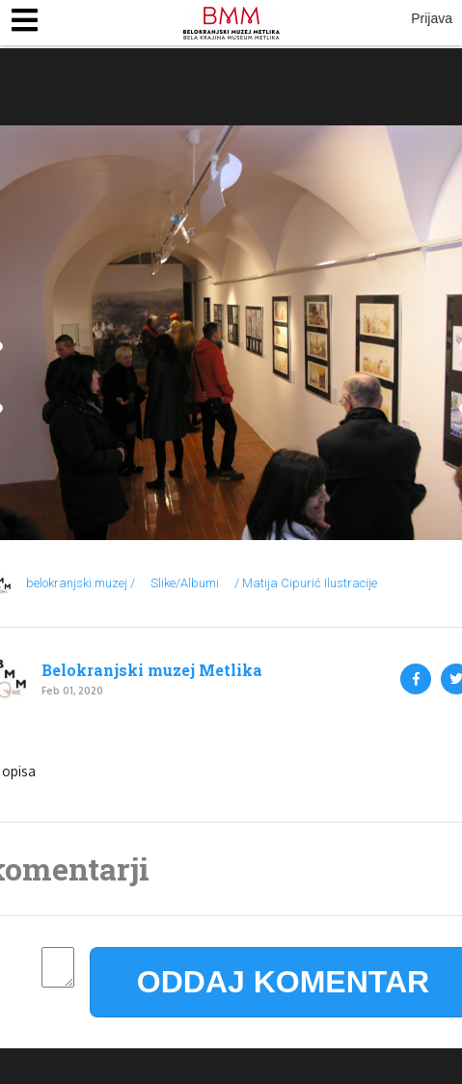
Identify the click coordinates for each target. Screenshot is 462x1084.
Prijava (431, 18)
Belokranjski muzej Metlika (151, 670)
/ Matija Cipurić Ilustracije (305, 583)
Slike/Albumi (184, 583)
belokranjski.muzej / (80, 583)
